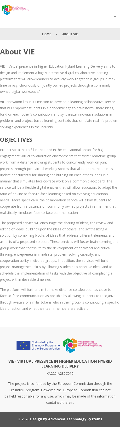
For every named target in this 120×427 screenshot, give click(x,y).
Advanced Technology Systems (75, 419)
